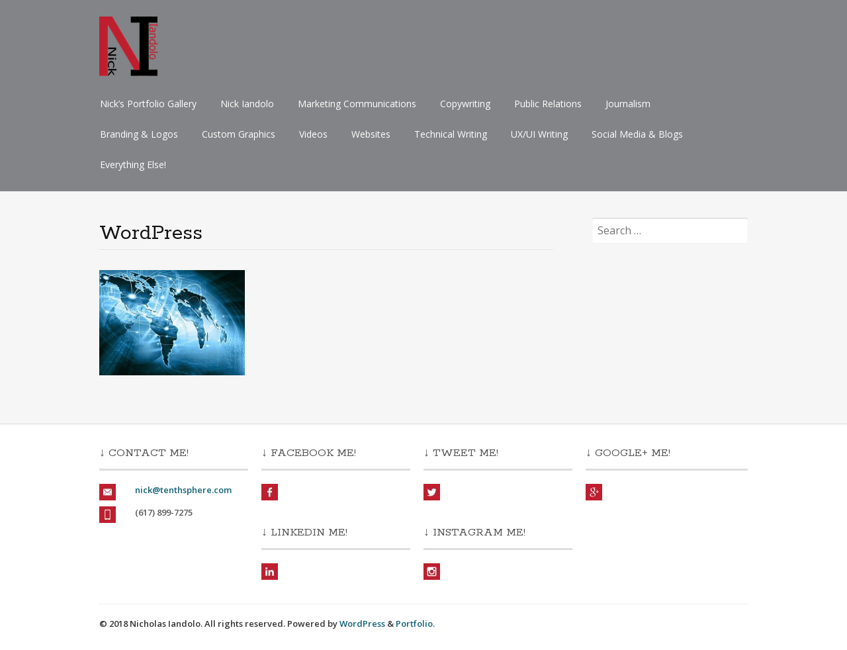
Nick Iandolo (247, 103)
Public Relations (548, 103)
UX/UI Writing (539, 134)
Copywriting (465, 103)
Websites (370, 134)
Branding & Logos (139, 134)
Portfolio (414, 623)
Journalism (627, 103)
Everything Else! (133, 164)
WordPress (362, 623)
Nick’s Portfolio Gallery (148, 103)
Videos (313, 134)
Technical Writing (450, 134)
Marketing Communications (357, 103)
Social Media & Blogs (637, 134)
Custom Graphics (238, 134)
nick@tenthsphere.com (183, 490)
